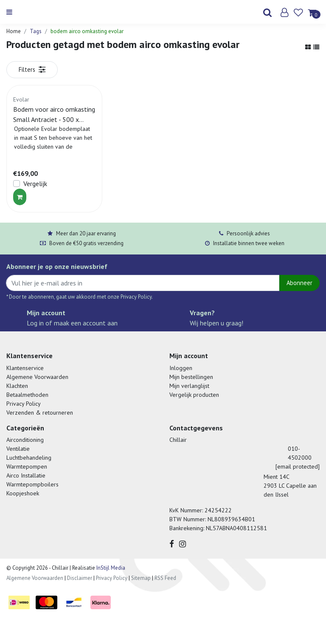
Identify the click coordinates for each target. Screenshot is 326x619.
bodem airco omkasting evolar (87, 31)
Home (13, 31)
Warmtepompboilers (32, 484)
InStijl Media (110, 567)
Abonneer (299, 283)
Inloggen (180, 368)
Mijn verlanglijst (189, 386)
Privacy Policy (23, 403)
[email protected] (297, 466)
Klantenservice (25, 368)
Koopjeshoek (22, 493)
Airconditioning (25, 440)
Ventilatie (18, 448)
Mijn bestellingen (191, 377)
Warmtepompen (26, 466)
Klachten (17, 386)
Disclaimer (79, 578)
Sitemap (141, 578)
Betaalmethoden (27, 395)
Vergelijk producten (194, 395)
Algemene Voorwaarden (37, 377)
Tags (36, 31)
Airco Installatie (25, 475)
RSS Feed (165, 578)
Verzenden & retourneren (39, 412)
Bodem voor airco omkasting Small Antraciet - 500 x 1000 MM (54, 114)
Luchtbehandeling (28, 457)
